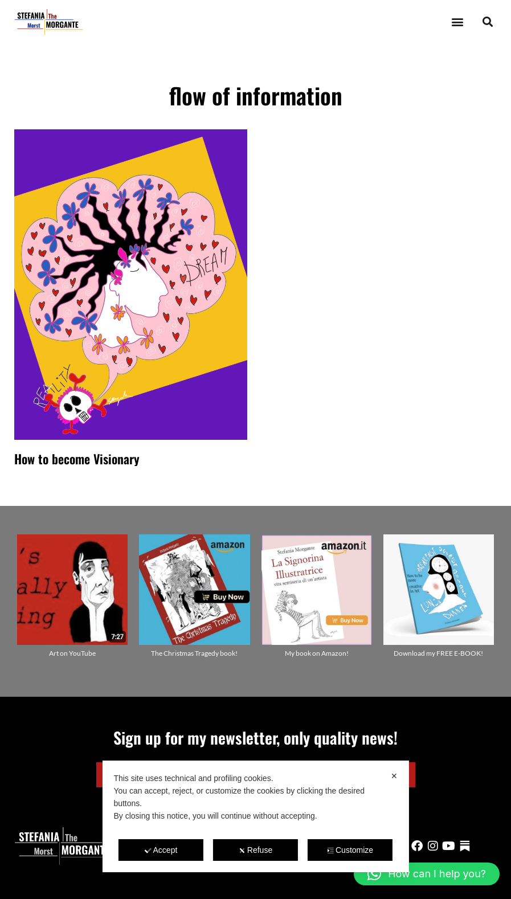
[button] (457, 22)
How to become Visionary (77, 459)
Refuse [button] (255, 850)
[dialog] (255, 816)
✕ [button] (394, 776)
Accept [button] (161, 850)
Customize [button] (350, 850)
